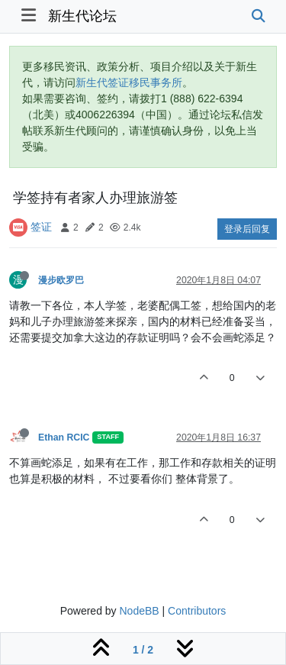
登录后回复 (247, 229)
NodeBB (139, 611)
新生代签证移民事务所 (129, 82)
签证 (41, 227)
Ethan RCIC (63, 437)
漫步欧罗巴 (61, 280)
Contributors (197, 611)
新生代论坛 (82, 16)
